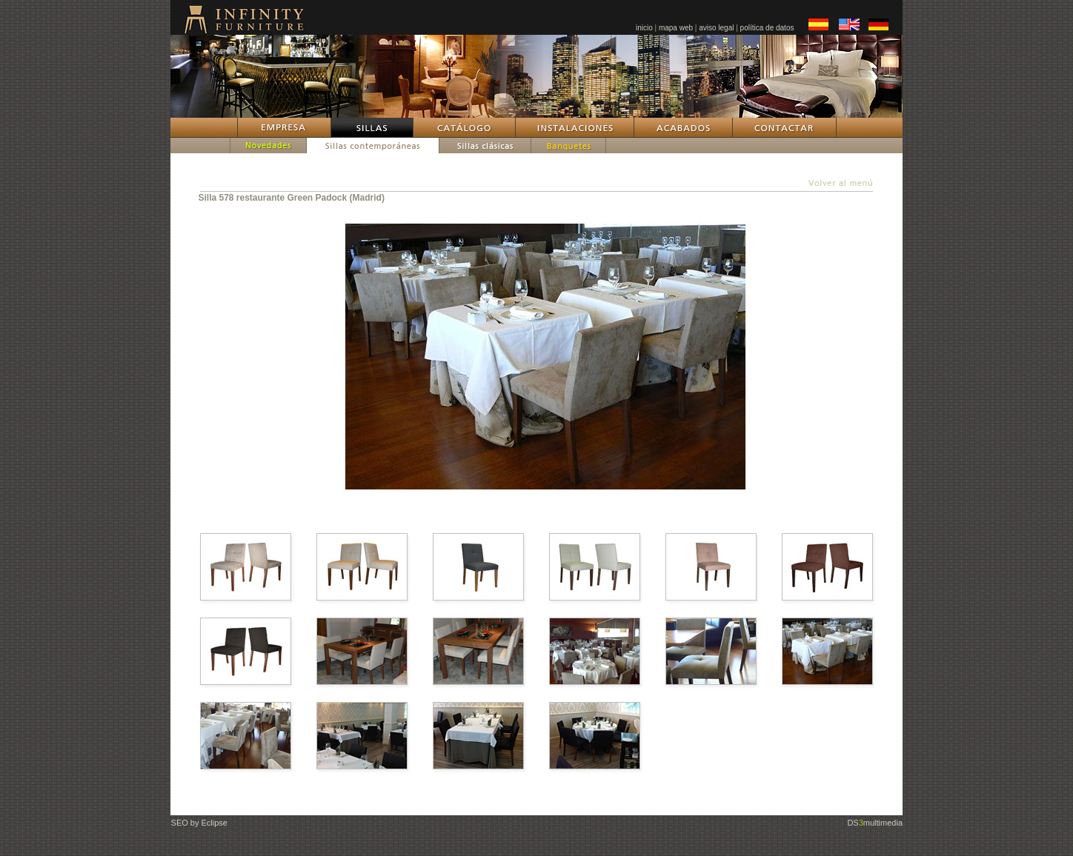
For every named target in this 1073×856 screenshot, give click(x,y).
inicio (644, 28)
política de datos (767, 28)
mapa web (676, 28)
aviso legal (716, 28)
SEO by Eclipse (199, 822)
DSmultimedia (875, 822)
